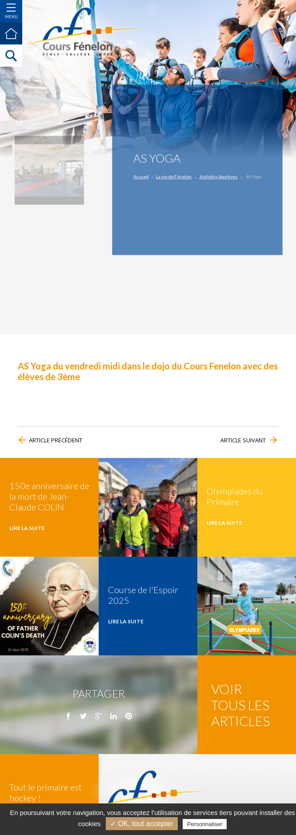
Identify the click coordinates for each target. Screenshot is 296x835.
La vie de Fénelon (176, 175)
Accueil (148, 175)
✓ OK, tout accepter (141, 823)
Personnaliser (205, 824)
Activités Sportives (215, 175)
